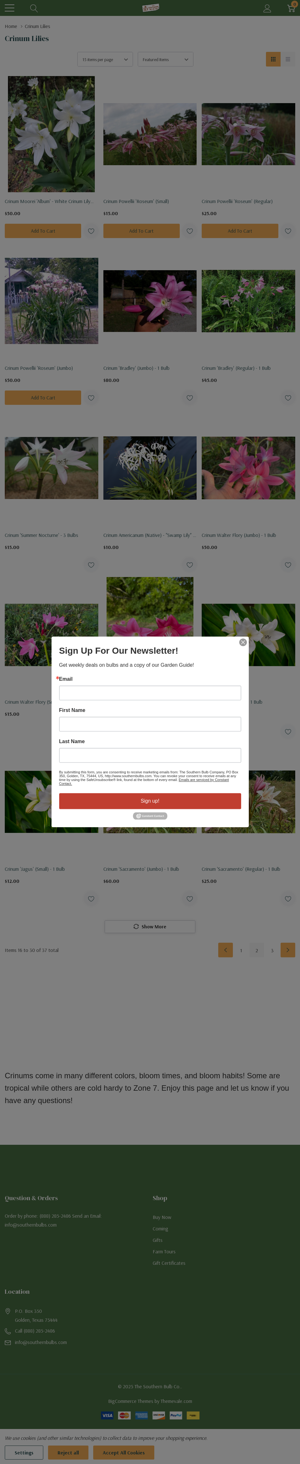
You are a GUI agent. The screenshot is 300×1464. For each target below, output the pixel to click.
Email (66, 679)
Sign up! (150, 801)
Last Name (72, 741)
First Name (72, 710)
